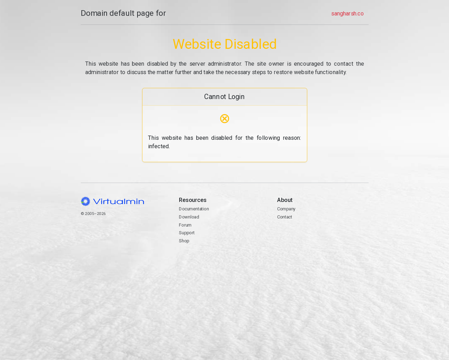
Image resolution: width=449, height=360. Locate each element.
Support (187, 232)
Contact (284, 217)
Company (286, 208)
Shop (184, 240)
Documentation (194, 208)
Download (189, 217)
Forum (185, 225)
